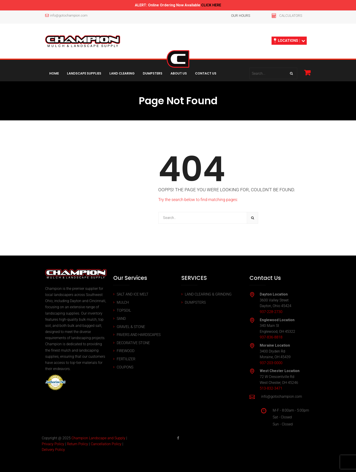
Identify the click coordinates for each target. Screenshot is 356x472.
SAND (121, 318)
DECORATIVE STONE (133, 343)
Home (54, 73)
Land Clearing (122, 73)
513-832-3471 (271, 388)
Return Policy (77, 444)
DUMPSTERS (195, 302)
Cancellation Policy (106, 444)
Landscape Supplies (84, 73)
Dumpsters (152, 73)
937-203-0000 (271, 363)
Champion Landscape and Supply (98, 438)
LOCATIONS (289, 40)
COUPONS (125, 367)
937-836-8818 (271, 337)
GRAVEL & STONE (131, 327)
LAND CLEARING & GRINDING (208, 294)
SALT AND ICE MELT (132, 294)
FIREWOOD (125, 351)
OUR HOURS (240, 16)
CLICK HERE (211, 5)
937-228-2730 (271, 312)
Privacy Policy (53, 444)
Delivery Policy (53, 449)
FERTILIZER (126, 359)
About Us (179, 73)
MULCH (123, 302)
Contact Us (205, 73)
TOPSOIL (124, 310)
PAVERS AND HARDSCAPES (139, 335)
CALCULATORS (290, 16)
